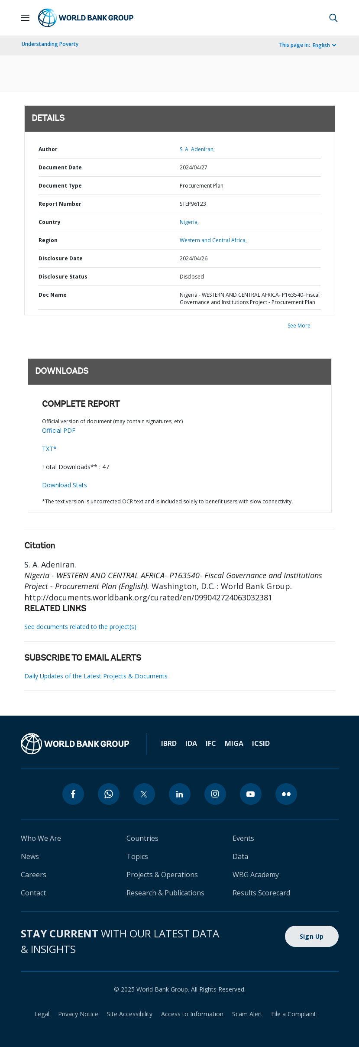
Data (240, 856)
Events (243, 838)
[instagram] (215, 794)
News (30, 856)
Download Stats (64, 485)
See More (299, 325)
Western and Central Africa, (213, 240)
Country (50, 222)
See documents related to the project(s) (80, 626)
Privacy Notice (78, 1014)
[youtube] (251, 794)
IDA (191, 743)
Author (48, 149)
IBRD (169, 743)
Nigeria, (189, 222)
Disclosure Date (61, 258)
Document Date (60, 167)
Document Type (60, 185)
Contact (33, 893)
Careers (33, 874)
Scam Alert (247, 1014)
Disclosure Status (63, 276)
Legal (41, 1014)
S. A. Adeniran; (197, 149)
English (321, 45)
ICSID (261, 743)
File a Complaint (293, 1014)
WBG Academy (256, 874)
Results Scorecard (261, 893)
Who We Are (41, 838)
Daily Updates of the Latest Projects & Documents (96, 676)
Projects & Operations (162, 874)
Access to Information (192, 1014)
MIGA (234, 743)
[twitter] (144, 794)
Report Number (60, 203)
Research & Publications (165, 893)
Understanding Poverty (50, 44)
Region (48, 240)
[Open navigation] (25, 18)
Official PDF (58, 430)
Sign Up (312, 936)
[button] (333, 18)
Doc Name (53, 294)
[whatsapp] (109, 794)
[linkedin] (180, 794)
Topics (137, 856)
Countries (142, 838)
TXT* (49, 448)
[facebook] (73, 794)
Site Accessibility (129, 1014)
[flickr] (286, 794)
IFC (211, 743)
